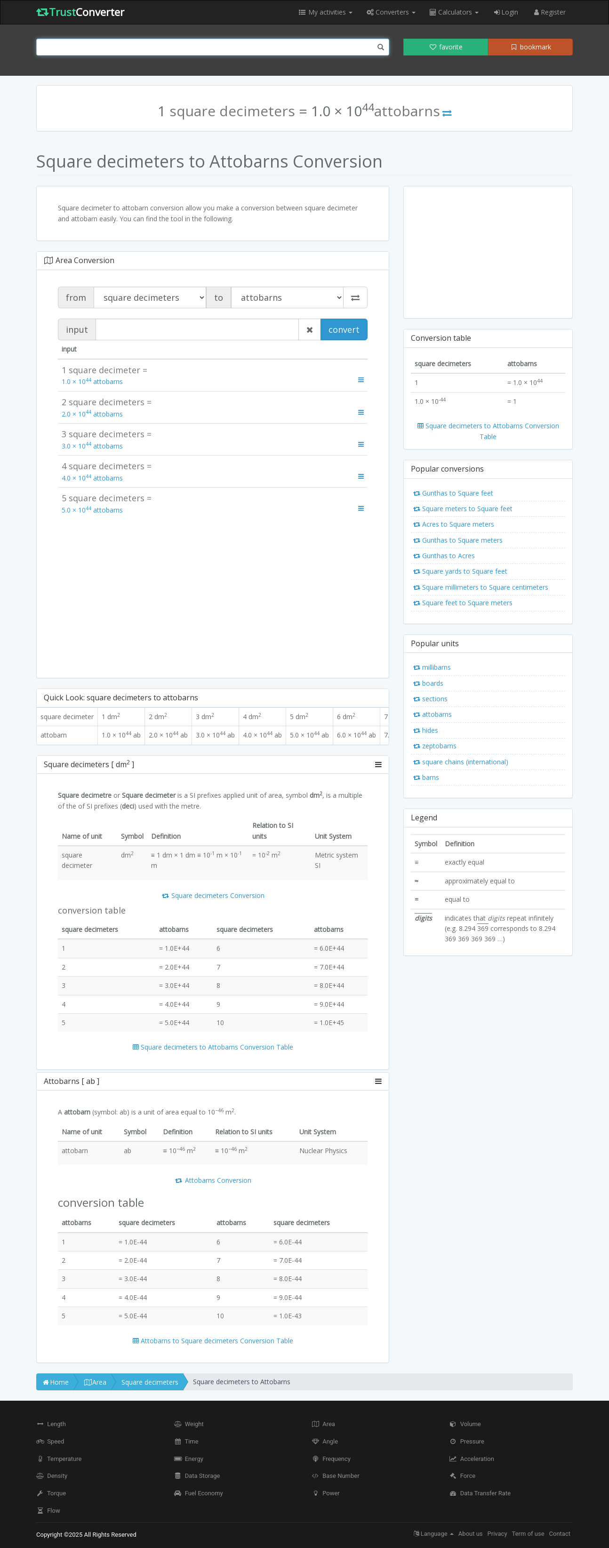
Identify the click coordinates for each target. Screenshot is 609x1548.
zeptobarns (435, 745)
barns (426, 777)
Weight (189, 1424)
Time (186, 1441)
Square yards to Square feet (460, 571)
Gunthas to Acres (444, 555)
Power (326, 1493)
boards (428, 683)
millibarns (432, 667)
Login (505, 12)
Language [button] (433, 1533)
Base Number (336, 1475)
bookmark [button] (530, 46)
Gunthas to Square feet (453, 493)
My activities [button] (325, 12)
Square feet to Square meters (463, 602)
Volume (465, 1424)
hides (425, 730)
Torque (51, 1493)
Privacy (497, 1533)
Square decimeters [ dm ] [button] (213, 765)
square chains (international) (460, 761)
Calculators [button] (454, 12)
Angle (325, 1441)
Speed (50, 1441)
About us (470, 1533)
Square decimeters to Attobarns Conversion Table (213, 1047)
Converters (391, 12)
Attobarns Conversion (213, 1180)
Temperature (58, 1458)
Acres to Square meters (453, 524)
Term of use (528, 1533)
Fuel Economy (198, 1493)
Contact (559, 1533)
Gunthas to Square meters (458, 540)
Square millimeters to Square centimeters (480, 587)
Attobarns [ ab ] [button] (213, 1081)
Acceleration (471, 1458)
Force (462, 1475)
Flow (48, 1510)
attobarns (432, 714)
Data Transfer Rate (480, 1493)
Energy (188, 1458)
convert (344, 329)
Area (323, 1424)
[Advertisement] (213, 595)
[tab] (213, 765)
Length (51, 1424)
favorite (446, 46)
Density (51, 1475)
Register (549, 12)
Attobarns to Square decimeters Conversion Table (213, 1340)
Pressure (466, 1441)
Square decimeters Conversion (212, 895)
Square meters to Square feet (463, 508)
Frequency (331, 1458)
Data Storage (197, 1475)
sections (430, 698)
